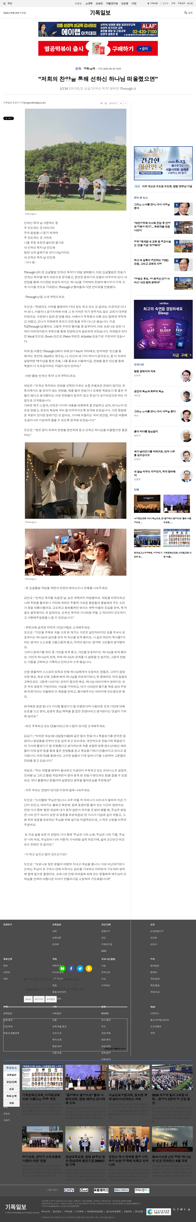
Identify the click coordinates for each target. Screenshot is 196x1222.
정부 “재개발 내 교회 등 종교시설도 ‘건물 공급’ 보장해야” (152, 243)
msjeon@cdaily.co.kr (35, 102)
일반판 (165, 3)
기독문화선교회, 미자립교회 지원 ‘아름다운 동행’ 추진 (41, 1097)
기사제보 (79, 1211)
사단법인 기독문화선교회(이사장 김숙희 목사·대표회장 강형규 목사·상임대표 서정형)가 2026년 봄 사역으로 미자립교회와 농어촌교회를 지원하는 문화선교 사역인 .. (42, 1109)
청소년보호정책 (113, 1211)
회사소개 (45, 1211)
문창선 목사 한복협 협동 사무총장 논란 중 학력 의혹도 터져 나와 (129, 1161)
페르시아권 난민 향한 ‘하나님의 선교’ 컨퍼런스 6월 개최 (171, 1159)
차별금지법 (112, 3)
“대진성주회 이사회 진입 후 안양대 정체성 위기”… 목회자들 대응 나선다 (152, 226)
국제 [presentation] (11, 1103)
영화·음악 (89, 68)
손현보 (99, 3)
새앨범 (51, 999)
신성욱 (137, 375)
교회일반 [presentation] (11, 1075)
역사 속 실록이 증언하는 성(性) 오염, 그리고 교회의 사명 (151, 262)
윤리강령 (139, 1211)
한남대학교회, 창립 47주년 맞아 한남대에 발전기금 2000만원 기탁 (85, 1161)
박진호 (137, 395)
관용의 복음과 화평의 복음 (149, 391)
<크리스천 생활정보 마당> (115, 1048)
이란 (133, 3)
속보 (137, 186)
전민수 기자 (18, 102)
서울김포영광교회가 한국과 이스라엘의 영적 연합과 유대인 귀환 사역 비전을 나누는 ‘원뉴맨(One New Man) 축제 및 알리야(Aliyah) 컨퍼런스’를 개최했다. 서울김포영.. (129, 1111)
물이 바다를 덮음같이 (146, 431)
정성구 (137, 435)
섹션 (7, 3)
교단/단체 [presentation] (11, 1082)
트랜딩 (78, 3)
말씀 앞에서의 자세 (144, 371)
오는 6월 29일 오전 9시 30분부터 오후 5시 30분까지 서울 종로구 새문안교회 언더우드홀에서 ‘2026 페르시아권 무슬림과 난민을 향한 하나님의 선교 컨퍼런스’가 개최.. (172, 1170)
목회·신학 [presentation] (11, 1096)
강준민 (137, 459)
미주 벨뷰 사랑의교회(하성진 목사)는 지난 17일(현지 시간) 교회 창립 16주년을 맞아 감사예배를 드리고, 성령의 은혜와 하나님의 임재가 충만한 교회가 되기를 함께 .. (85, 1113)
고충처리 (128, 1211)
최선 (136, 415)
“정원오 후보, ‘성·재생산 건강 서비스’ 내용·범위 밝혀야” (152, 280)
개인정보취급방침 (95, 1211)
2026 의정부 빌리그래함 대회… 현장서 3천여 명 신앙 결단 (171, 1099)
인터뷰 (39, 999)
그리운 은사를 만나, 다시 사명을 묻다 (155, 411)
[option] (148, 510)
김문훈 (124, 3)
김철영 (137, 479)
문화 (78, 68)
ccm (29, 999)
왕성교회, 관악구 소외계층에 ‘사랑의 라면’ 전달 (41, 1159)
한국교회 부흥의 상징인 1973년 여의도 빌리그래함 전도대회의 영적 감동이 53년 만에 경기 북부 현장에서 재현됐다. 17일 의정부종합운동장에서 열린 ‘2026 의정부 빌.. (172, 1115)
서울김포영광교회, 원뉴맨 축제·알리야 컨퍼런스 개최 (128, 1097)
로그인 (190, 3)
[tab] (11, 1074)
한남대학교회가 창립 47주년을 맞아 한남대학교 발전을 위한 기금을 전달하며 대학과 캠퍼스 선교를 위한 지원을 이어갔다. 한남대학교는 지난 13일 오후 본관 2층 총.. (85, 1174)
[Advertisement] (163, 121)
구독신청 (181, 3)
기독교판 (154, 3)
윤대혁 (88, 3)
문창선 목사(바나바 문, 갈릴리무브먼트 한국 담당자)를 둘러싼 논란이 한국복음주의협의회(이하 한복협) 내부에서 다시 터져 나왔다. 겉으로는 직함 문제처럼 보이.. (129, 1174)
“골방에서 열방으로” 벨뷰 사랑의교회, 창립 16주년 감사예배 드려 (85, 1099)
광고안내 (57, 1211)
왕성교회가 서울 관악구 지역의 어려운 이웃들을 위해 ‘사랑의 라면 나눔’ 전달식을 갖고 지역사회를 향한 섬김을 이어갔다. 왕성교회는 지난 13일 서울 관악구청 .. (42, 1170)
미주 (173, 3)
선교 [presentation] (11, 1089)
